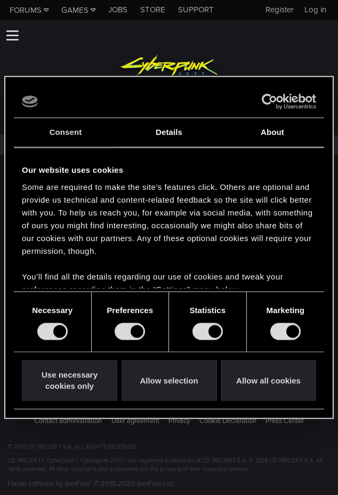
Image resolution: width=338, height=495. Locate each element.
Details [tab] (169, 132)
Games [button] (74, 10)
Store (152, 9)
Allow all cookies (268, 380)
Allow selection (169, 380)
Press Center (284, 421)
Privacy (179, 421)
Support (196, 9)
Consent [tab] (66, 132)
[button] (12, 35)
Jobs (117, 9)
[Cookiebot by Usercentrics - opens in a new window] (269, 101)
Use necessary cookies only (70, 381)
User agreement (135, 421)
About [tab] (272, 132)
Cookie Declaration (227, 421)
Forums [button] (26, 10)
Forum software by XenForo (90, 484)
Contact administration (68, 421)
